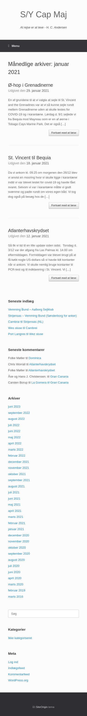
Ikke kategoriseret (20, 638)
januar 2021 (16, 529)
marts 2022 (15, 449)
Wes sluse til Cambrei (22, 328)
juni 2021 (14, 498)
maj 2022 (14, 437)
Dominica (35, 358)
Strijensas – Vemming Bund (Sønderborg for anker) (42, 315)
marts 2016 (15, 596)
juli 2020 (13, 566)
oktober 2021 (17, 474)
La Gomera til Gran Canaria (49, 382)
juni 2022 (14, 431)
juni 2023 (14, 406)
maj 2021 (14, 504)
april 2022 (14, 443)
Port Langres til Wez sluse (25, 334)
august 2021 (16, 486)
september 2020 (19, 553)
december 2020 (18, 535)
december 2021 (18, 462)
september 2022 (19, 413)
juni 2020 (14, 572)
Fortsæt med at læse (63, 132)
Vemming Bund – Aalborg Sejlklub (31, 309)
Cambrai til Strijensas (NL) (25, 321)
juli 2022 (13, 425)
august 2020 (16, 560)
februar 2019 (16, 590)
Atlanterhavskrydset (28, 230)
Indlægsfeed (16, 668)
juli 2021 (13, 492)
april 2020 (14, 578)
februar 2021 (16, 523)
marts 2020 (15, 584)
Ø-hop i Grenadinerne (30, 85)
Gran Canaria (59, 376)
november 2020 (18, 541)
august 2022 (16, 419)
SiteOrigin (42, 707)
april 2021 (14, 511)
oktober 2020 (17, 547)
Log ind (13, 662)
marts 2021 (15, 517)
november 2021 (18, 468)
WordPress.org (18, 680)
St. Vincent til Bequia (29, 157)
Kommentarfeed (19, 674)
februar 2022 (16, 455)
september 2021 (19, 480)
